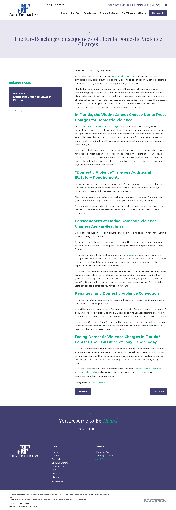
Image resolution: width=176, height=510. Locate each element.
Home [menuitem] (64, 13)
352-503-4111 (158, 4)
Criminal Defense (61, 463)
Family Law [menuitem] (90, 13)
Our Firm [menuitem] (75, 13)
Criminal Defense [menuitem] (109, 13)
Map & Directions (103, 459)
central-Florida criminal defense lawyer (99, 126)
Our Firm (56, 455)
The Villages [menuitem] (128, 13)
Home (55, 452)
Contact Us (158, 13)
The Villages (58, 466)
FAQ (49, 5)
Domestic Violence (97, 382)
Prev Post (83, 391)
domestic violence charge (124, 76)
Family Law (57, 459)
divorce (131, 255)
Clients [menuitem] (142, 13)
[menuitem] (12, 506)
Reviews (59, 5)
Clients (55, 477)
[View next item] (20, 110)
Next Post (158, 391)
